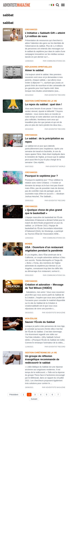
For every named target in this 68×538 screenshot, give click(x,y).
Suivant (34, 399)
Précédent (13, 394)
